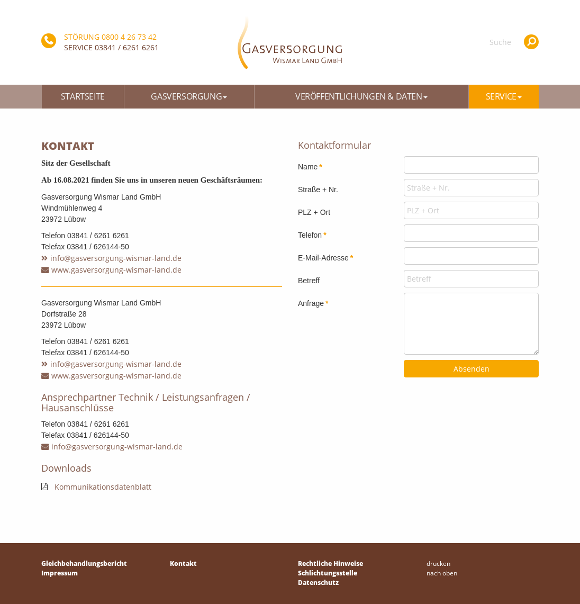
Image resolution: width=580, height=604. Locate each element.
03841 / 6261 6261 (127, 47)
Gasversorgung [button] (189, 96)
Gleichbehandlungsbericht (84, 563)
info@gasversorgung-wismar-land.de (116, 258)
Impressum (59, 573)
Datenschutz (318, 582)
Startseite (83, 96)
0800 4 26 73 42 (129, 37)
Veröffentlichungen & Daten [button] (361, 96)
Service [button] (504, 96)
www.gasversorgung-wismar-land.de (116, 270)
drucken (438, 563)
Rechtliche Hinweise (330, 563)
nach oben (442, 573)
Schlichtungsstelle (327, 573)
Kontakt (183, 563)
